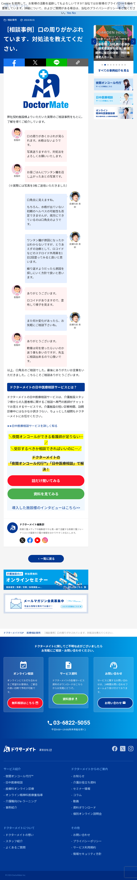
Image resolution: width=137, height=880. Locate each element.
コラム (77, 795)
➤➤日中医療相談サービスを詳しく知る (32, 426)
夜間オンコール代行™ (19, 776)
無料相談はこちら (25, 703)
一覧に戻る (46, 558)
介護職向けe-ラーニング (21, 801)
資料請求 (70, 699)
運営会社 (45, 749)
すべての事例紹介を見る (113, 70)
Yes (69, 13)
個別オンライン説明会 (87, 813)
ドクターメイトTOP (14, 632)
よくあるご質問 (16, 847)
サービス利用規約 (84, 847)
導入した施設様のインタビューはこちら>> (46, 507)
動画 (76, 801)
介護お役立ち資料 (84, 782)
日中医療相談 (14, 782)
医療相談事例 (33, 632)
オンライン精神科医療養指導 (24, 795)
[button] (133, 41)
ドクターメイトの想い (20, 835)
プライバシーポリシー (87, 841)
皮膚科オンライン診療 (20, 788)
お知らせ (79, 776)
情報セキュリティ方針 (87, 854)
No (74, 13)
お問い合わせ (115, 703)
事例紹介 (11, 807)
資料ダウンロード (84, 807)
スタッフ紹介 (14, 841)
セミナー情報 (81, 788)
